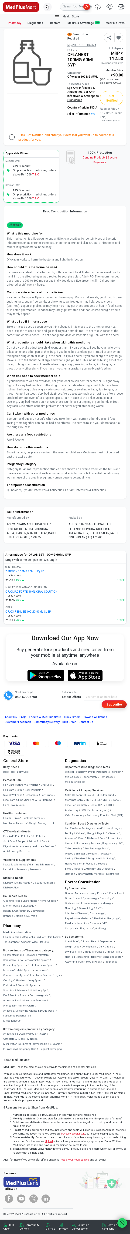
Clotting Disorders (75, 858)
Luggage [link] (29, 905)
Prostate (95, 843)
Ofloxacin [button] (15, 225)
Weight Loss (72, 946)
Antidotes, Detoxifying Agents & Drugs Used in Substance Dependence (30, 1013)
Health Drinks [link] (11, 818)
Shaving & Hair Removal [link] (39, 800)
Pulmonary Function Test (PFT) (105, 815)
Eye (44, 990)
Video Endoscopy (74, 815)
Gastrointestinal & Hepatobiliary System (26, 955)
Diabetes (92, 838)
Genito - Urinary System (29, 980)
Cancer (69, 843)
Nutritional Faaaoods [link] (15, 823)
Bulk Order (69, 722)
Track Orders (72, 717)
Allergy (90, 833)
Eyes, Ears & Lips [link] (13, 800)
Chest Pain (71, 941)
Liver (107, 828)
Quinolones (74, 100)
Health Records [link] (12, 937)
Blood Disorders (74, 868)
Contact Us (86, 722)
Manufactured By (18, 517)
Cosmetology (96, 913)
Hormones (40, 970)
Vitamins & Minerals (15, 990)
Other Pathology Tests (95, 848)
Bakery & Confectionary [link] (16, 910)
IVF (104, 923)
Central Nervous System (41, 965)
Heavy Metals (73, 863)
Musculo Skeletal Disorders (81, 853)
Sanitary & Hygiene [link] (27, 784)
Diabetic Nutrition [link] (43, 882)
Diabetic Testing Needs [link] (16, 882)
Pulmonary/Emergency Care (19, 1049)
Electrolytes (112, 873)
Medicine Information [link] (17, 932)
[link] (21, 6)
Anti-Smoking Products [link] (16, 851)
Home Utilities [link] (48, 900)
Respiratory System (14, 965)
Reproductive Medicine (78, 918)
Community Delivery (47, 722)
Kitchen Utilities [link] (12, 905)
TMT (88, 800)
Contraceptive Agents (15, 975)
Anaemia (70, 838)
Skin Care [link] (8, 784)
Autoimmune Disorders (99, 868)
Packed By (75, 517)
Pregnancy (108, 843)
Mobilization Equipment (17, 1044)
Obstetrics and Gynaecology (81, 898)
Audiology (100, 928)
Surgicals (55, 1044)
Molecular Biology (75, 781)
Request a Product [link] (33, 937)
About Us (11, 717)
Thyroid (101, 833)
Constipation (89, 946)
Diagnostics (35, 23)
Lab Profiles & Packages (79, 828)
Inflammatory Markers (91, 873)
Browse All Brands (95, 717)
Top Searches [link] (11, 942)
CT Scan (77, 795)
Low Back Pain (73, 951)
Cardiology (105, 903)
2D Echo (114, 800)
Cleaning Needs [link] (12, 900)
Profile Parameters (99, 771)
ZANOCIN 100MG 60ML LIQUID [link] (24, 571)
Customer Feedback (18, 722)
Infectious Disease (94, 863)
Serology (116, 771)
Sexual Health (94, 961)
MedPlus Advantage (84, 23)
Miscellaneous (12, 1020)
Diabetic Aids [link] (11, 887)
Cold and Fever (88, 941)
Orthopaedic (40, 1044)
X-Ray (87, 795)
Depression (106, 941)
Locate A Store (45, 717)
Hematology (106, 777)
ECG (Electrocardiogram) (95, 810)
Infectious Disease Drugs (45, 975)
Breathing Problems (89, 956)
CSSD (43, 1033)
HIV (119, 843)
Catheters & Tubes (14, 1038)
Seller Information (81, 113)
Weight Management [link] (41, 823)
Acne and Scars (112, 956)
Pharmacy (14, 23)
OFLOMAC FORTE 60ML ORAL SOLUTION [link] (31, 591)
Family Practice (98, 893)
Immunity (114, 838)
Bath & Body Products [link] (29, 790)
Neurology (70, 908)
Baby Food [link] (9, 771)
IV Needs (32, 1038)
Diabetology (106, 898)
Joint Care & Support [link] (14, 841)
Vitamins (113, 833)
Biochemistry (89, 777)
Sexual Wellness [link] (12, 795)
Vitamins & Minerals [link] (40, 864)
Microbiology (72, 777)
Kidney (80, 833)
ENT (98, 908)
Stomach (70, 873)
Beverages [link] (38, 910)
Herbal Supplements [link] (15, 869)
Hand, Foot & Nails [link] (13, 805)
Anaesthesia (10, 1033)
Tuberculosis (72, 848)
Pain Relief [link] (21, 836)
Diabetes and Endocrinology (81, 903)
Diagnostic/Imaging (50, 1049)
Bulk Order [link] (8, 1227)
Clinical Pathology (75, 771)
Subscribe (114, 704)
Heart (99, 828)
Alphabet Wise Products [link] (35, 942)
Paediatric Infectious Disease (82, 923)
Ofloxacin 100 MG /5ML (82, 76)
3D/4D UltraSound (103, 795)
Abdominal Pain (74, 961)
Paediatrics (115, 893)
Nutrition (35, 990)
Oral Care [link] (46, 784)
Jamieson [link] (35, 869)
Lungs (116, 828)
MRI (67, 795)
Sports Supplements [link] (14, 864)
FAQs (23, 717)
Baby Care (23, 771)
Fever (81, 838)
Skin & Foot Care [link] (38, 841)
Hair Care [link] (8, 790)
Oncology (8, 980)
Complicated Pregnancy (79, 928)
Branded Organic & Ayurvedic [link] (20, 915)
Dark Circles (106, 946)
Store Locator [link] (54, 937)
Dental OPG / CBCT (101, 805)
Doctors (55, 23)
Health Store (66, 17)
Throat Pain (113, 951)
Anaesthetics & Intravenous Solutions (24, 1000)
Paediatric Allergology (106, 918)
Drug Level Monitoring (101, 858)
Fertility (69, 833)
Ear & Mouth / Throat (15, 995)
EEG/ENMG (100, 800)
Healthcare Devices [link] (42, 846)
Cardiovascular (29, 1033)
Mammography (74, 800)
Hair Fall (70, 956)
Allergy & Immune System (18, 1005)
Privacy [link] (63, 1228)
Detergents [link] (30, 900)
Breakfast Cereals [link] (32, 818)
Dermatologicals (39, 995)
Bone (103, 838)
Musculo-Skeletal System (17, 970)
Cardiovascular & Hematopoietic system (26, 960)
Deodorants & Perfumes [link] (39, 795)
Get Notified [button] (112, 98)
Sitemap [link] (50, 1228)
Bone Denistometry (76, 805)
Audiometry (71, 810)
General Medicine (75, 893)
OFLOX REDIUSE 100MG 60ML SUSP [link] (28, 611)
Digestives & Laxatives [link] (16, 846)
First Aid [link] (8, 836)
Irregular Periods (94, 951)
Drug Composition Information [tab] (65, 211)
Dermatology (86, 908)
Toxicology (105, 853)
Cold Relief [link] (37, 836)
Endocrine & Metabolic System (20, 985)
